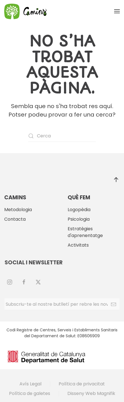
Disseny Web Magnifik (91, 393)
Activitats (78, 245)
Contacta (15, 219)
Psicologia (79, 219)
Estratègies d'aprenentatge (85, 232)
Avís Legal (30, 384)
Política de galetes (29, 393)
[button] (117, 11)
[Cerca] (62, 136)
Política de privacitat (82, 384)
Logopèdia (79, 209)
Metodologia (18, 209)
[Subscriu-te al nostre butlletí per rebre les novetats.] (62, 304)
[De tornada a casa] (25, 11)
